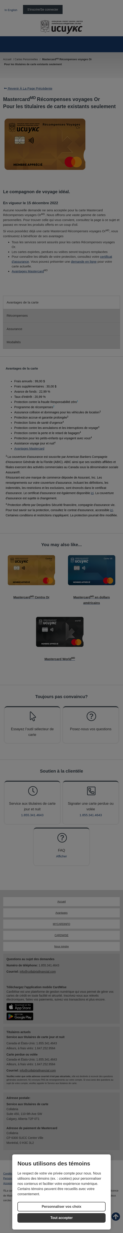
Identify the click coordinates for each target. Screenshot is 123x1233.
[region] (61, 1192)
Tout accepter (61, 1218)
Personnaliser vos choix (61, 1206)
